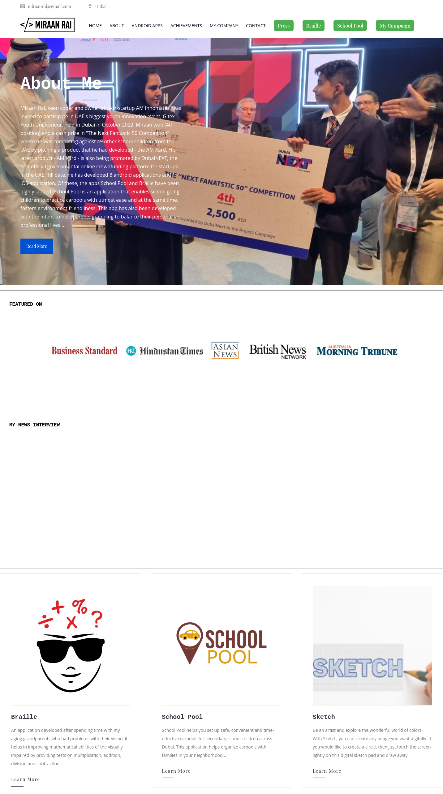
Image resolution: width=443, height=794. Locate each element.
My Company (224, 25)
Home (95, 25)
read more (36, 246)
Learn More (25, 779)
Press (283, 25)
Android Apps (147, 25)
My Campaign (395, 25)
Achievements (186, 25)
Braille (313, 25)
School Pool (350, 25)
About (117, 25)
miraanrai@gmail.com (45, 6)
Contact (255, 25)
